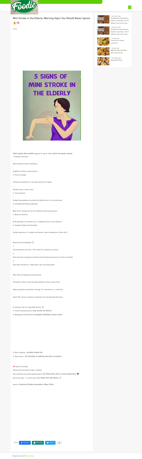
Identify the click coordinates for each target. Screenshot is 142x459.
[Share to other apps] (59, 443)
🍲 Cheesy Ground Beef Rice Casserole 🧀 (119, 52)
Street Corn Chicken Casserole (117, 42)
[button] (25, 443)
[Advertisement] (52, 52)
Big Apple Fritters (116, 60)
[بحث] (129, 7)
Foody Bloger (29, 456)
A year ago (116, 38)
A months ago (117, 16)
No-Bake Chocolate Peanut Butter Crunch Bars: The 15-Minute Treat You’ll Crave (120, 21)
